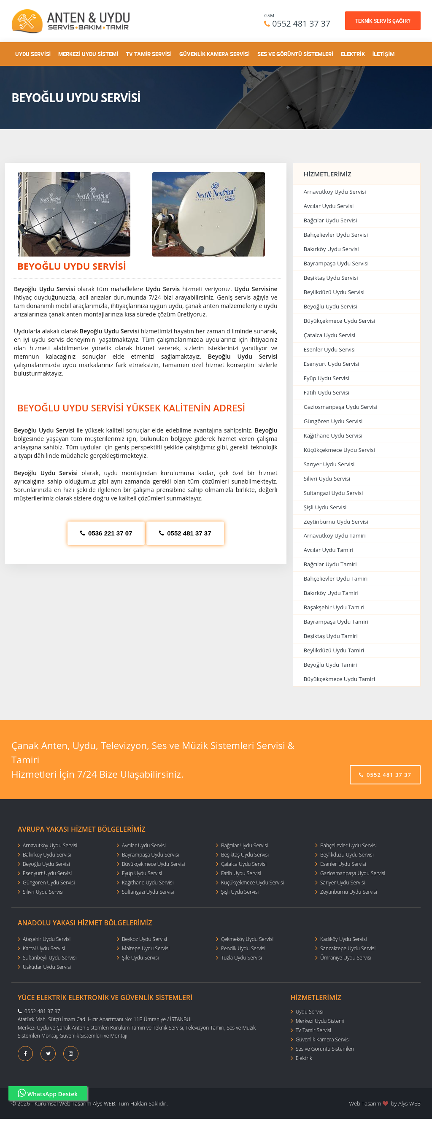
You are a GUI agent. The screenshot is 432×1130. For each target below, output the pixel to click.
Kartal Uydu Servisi (44, 948)
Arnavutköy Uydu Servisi (335, 191)
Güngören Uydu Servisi (333, 421)
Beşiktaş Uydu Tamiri (331, 636)
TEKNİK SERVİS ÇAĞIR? (382, 20)
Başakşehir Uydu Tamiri (334, 607)
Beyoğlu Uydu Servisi (330, 306)
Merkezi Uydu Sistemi (88, 54)
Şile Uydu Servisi (140, 957)
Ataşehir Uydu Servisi (46, 939)
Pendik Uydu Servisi (243, 948)
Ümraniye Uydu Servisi (345, 957)
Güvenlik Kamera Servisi (214, 54)
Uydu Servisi (33, 54)
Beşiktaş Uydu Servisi (331, 277)
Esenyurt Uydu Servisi (331, 364)
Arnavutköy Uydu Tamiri (335, 535)
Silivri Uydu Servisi (327, 478)
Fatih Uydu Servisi (326, 392)
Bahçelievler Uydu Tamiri (336, 578)
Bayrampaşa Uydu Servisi (336, 263)
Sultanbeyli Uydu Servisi (49, 957)
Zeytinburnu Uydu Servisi (336, 521)
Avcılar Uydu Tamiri (329, 550)
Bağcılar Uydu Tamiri (330, 564)
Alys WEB (409, 1103)
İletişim (384, 54)
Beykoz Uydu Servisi (144, 939)
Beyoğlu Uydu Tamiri (330, 664)
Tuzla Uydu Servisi (241, 957)
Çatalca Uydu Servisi (330, 335)
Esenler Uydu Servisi (330, 349)
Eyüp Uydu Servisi (326, 378)
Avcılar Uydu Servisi (329, 206)
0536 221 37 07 (106, 533)
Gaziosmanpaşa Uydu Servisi (341, 407)
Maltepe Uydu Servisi (146, 948)
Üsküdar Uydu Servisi (47, 967)
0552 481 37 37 (301, 23)
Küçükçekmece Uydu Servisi (339, 450)
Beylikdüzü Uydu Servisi (334, 292)
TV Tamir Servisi (149, 54)
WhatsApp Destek (48, 1093)
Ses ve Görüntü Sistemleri (295, 54)
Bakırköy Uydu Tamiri (331, 593)
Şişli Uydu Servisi (325, 507)
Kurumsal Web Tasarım (63, 1103)
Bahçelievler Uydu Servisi (336, 234)
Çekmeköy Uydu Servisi (247, 939)
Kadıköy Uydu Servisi (343, 939)
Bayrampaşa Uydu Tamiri (336, 621)
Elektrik (353, 54)
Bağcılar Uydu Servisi (330, 220)
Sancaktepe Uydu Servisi (347, 948)
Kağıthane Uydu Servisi (333, 435)
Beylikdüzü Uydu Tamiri (334, 650)
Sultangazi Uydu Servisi (333, 493)
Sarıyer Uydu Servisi (329, 464)
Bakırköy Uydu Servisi (331, 249)
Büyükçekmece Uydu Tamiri (339, 679)
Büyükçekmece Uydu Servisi (339, 320)
